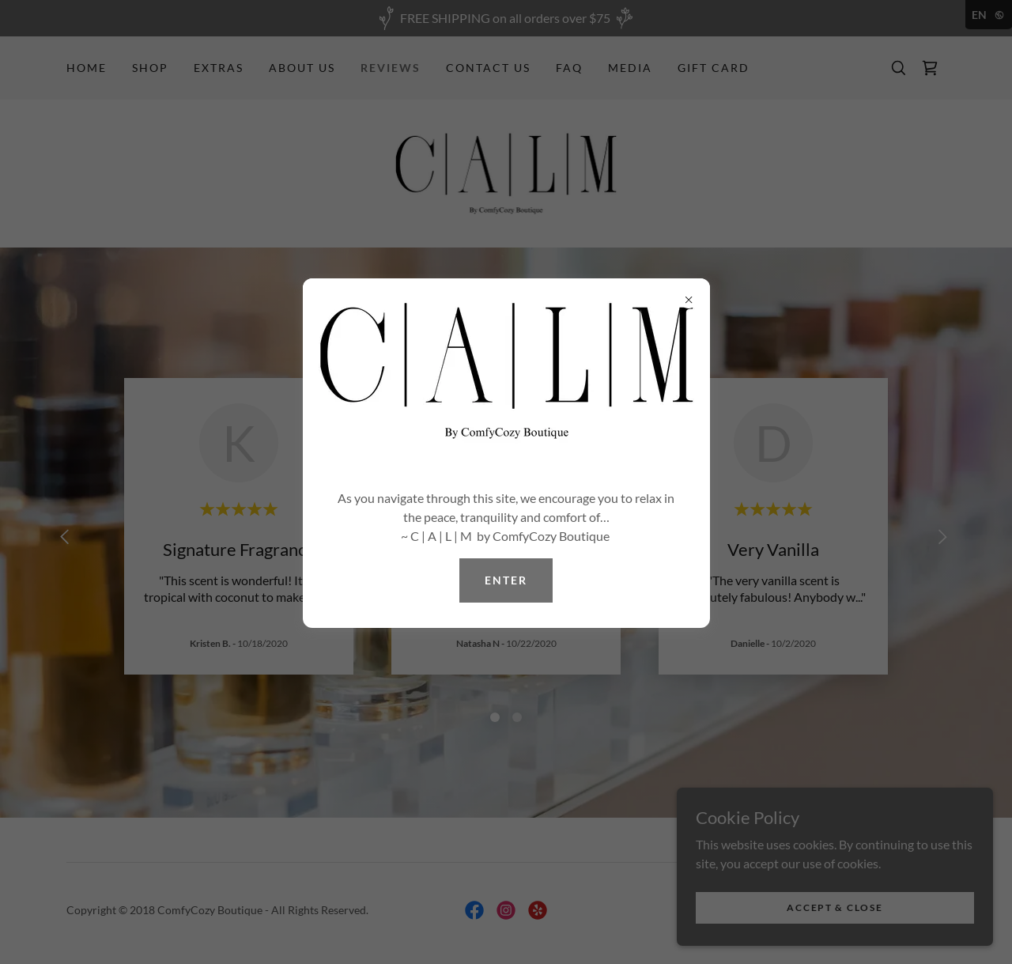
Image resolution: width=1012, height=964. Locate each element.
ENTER (506, 580)
